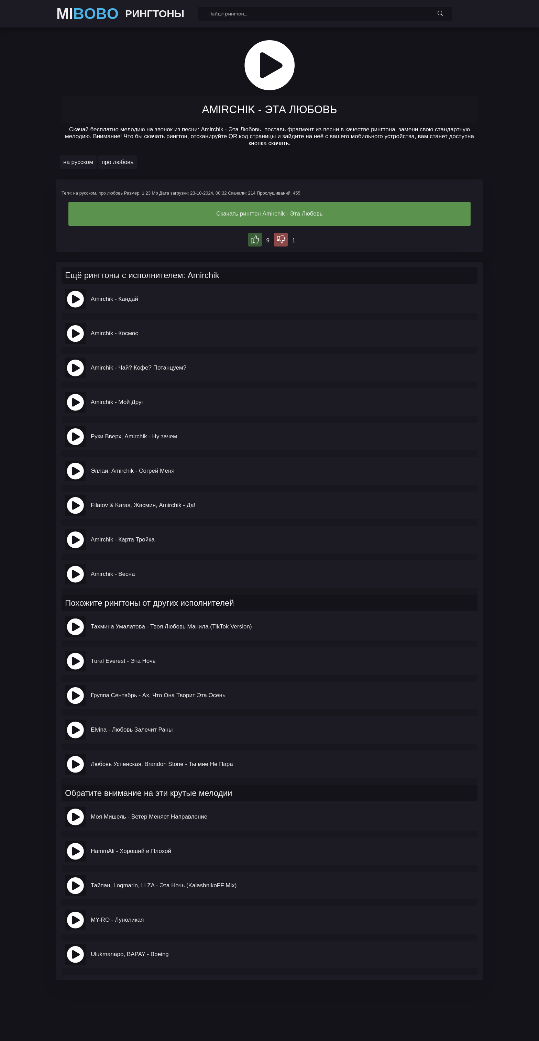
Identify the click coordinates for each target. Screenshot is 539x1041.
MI (87, 14)
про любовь (118, 162)
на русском (78, 162)
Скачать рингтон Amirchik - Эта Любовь (269, 213)
